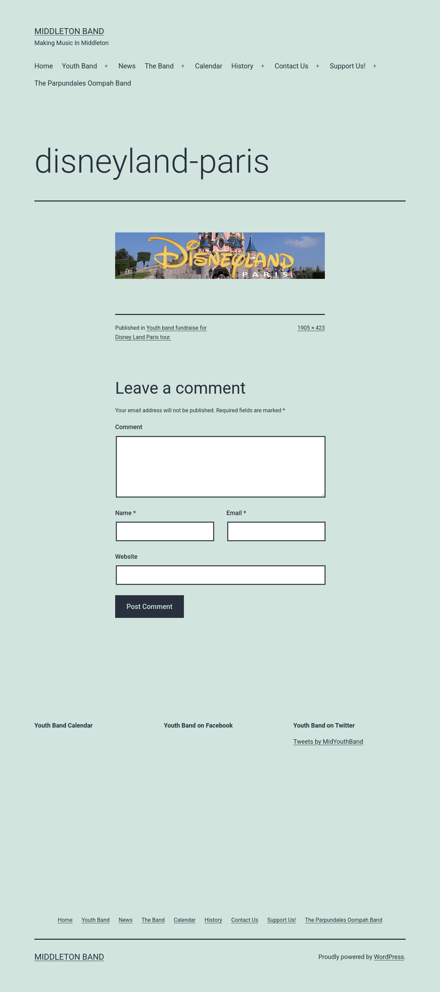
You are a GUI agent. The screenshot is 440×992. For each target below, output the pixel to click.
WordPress (389, 956)
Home (43, 66)
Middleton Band (69, 31)
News (126, 66)
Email (236, 512)
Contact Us (291, 66)
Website (126, 556)
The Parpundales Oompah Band (82, 83)
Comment (128, 426)
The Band (159, 66)
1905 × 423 (311, 328)
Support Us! (347, 66)
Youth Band (79, 66)
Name (125, 512)
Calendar (208, 66)
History (242, 66)
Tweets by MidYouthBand (328, 741)
